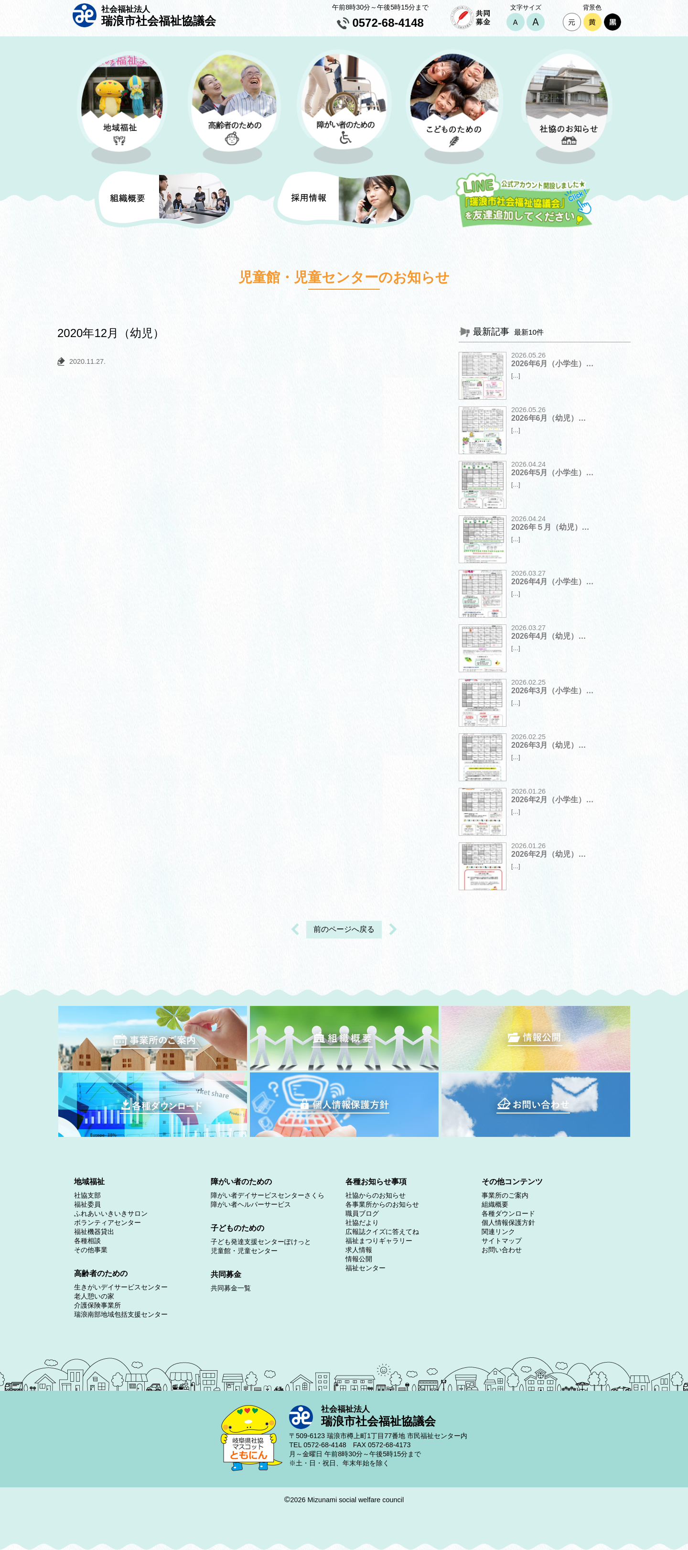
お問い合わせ (502, 1250)
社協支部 (87, 1195)
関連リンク (498, 1231)
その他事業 (91, 1250)
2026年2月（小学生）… (552, 800)
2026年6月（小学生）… (552, 364)
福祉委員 (87, 1204)
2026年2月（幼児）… (548, 854)
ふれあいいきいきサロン (111, 1213)
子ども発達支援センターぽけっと (261, 1241)
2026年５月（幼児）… (550, 527)
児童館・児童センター (244, 1251)
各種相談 (87, 1240)
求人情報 (358, 1250)
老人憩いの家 (94, 1296)
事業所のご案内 (505, 1195)
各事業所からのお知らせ (382, 1204)
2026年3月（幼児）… (548, 745)
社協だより (362, 1222)
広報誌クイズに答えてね (382, 1231)
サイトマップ (502, 1240)
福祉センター (365, 1268)
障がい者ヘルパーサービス (251, 1204)
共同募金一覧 (231, 1288)
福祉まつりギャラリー (378, 1240)
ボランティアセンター (107, 1222)
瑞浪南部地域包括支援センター (121, 1314)
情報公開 (358, 1259)
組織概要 (495, 1204)
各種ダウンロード (508, 1213)
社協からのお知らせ (375, 1195)
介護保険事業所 (97, 1305)
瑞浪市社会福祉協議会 (158, 15)
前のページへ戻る (344, 929)
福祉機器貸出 (94, 1231)
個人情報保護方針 (508, 1222)
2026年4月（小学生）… (552, 582)
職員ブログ (362, 1213)
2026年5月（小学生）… (552, 473)
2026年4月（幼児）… (548, 636)
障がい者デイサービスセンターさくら (267, 1195)
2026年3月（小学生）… (552, 691)
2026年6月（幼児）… (548, 418)
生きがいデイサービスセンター (121, 1287)
